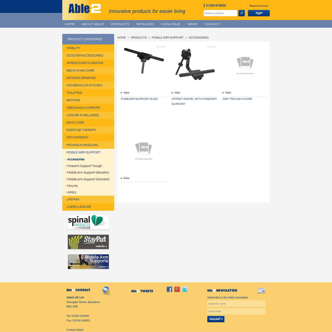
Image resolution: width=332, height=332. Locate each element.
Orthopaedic (77, 137)
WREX (71, 192)
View (126, 92)
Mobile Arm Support (83, 152)
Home (70, 24)
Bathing (73, 100)
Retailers (145, 24)
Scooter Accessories (84, 55)
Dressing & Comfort (83, 107)
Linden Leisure (78, 206)
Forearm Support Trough (84, 166)
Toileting (74, 92)
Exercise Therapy (81, 130)
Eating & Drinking (80, 78)
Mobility (73, 48)
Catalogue (170, 24)
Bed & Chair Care (80, 70)
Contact (212, 24)
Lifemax (72, 199)
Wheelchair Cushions (84, 63)
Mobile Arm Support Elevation (88, 172)
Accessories (75, 159)
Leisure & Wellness (82, 115)
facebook (169, 289)
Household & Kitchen (84, 85)
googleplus (177, 289)
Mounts (72, 185)
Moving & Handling (82, 145)
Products (120, 24)
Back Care (75, 122)
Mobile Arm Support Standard (88, 179)
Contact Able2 (75, 329)
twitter (184, 289)
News (193, 24)
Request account (259, 5)
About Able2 (93, 24)
